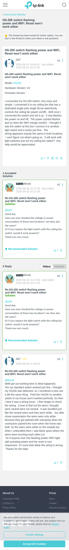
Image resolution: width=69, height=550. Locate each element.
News (52, 498)
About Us (8, 493)
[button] (61, 158)
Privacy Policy (9, 507)
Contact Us (8, 503)
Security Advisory (57, 507)
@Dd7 (8, 210)
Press (52, 493)
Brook (27, 183)
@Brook (9, 380)
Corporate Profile (11, 498)
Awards (52, 503)
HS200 (17, 83)
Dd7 (18, 59)
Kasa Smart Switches (14, 14)
